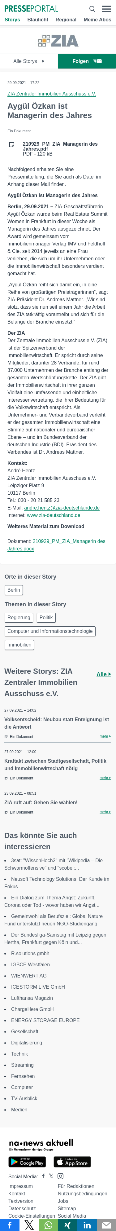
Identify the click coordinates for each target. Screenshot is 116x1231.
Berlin (13, 590)
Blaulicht (37, 19)
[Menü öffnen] (106, 9)
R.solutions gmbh (30, 953)
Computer (22, 1087)
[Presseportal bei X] (49, 1176)
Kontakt (16, 1193)
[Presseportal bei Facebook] (41, 1176)
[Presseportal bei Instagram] (58, 1175)
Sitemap (67, 1208)
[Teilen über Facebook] (9, 1225)
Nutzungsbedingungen (82, 1193)
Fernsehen (23, 1076)
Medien (19, 1109)
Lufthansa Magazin (32, 998)
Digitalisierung (26, 1042)
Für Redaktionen (76, 1186)
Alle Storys (29, 61)
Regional (66, 19)
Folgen (87, 61)
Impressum (20, 1186)
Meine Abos (97, 19)
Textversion (20, 1201)
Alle (104, 674)
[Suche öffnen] (92, 9)
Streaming (22, 1065)
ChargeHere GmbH (32, 1009)
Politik (46, 617)
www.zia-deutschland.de (53, 515)
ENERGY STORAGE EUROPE (45, 1020)
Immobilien (19, 644)
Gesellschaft (24, 1031)
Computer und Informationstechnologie (50, 631)
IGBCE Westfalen (30, 964)
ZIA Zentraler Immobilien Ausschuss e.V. (51, 93)
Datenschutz (22, 1208)
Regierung (18, 617)
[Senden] (106, 1225)
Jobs (63, 1201)
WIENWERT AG (29, 975)
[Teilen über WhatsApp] (48, 1225)
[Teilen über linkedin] (87, 1225)
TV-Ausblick (24, 1098)
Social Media (72, 1216)
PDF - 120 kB (60, 149)
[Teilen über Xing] (68, 1225)
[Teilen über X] (29, 1225)
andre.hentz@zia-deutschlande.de (62, 507)
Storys (12, 19)
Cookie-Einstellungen (31, 1216)
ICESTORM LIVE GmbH (38, 987)
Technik (19, 1054)
